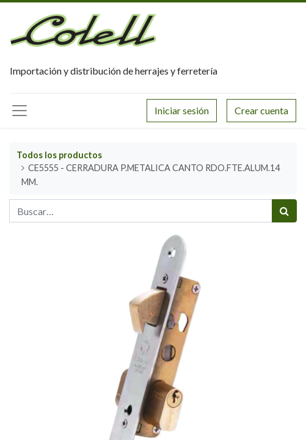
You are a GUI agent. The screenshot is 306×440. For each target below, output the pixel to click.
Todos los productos (59, 155)
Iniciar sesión (182, 110)
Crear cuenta (261, 110)
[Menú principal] (19, 110)
